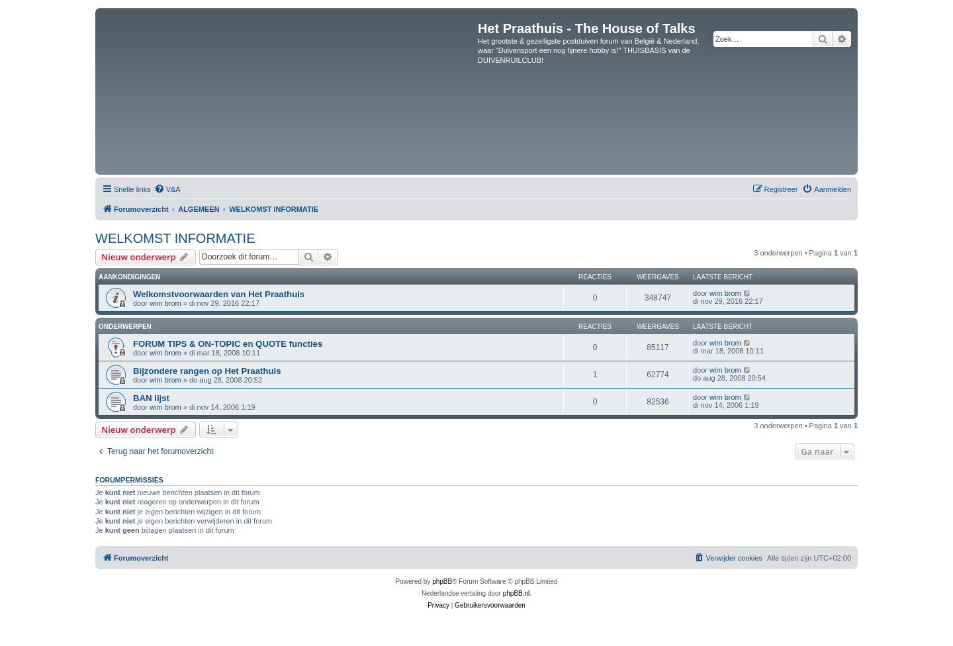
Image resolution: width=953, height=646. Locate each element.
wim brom (165, 303)
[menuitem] (167, 189)
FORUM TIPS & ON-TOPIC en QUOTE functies (227, 344)
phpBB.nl (516, 593)
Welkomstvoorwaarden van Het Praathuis (218, 294)
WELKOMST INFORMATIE (175, 238)
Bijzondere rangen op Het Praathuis (207, 371)
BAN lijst (151, 398)
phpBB (442, 581)
